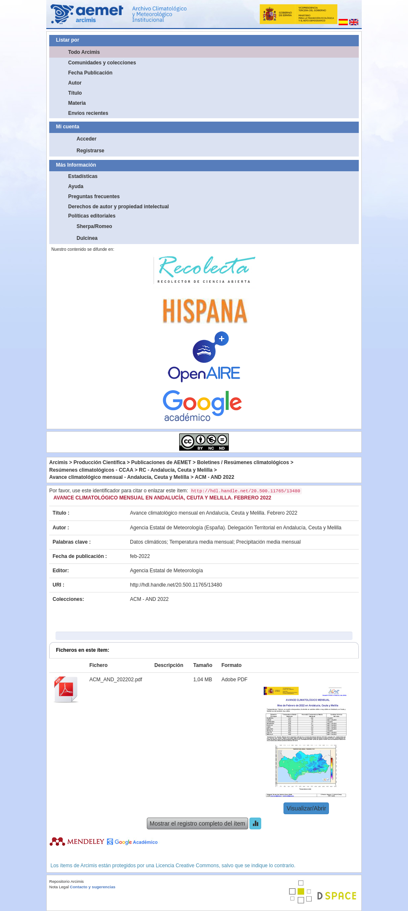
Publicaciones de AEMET (161, 462)
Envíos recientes (88, 113)
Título (75, 93)
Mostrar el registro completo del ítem (197, 823)
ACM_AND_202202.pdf (115, 680)
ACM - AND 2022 (214, 477)
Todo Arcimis (84, 52)
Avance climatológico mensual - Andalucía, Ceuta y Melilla (119, 477)
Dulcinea (87, 238)
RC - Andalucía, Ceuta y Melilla (175, 470)
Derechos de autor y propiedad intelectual (118, 207)
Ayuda (75, 186)
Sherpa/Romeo (94, 226)
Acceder (86, 139)
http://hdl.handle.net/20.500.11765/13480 (176, 585)
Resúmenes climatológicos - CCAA (91, 470)
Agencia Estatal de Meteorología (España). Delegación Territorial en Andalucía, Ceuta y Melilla (236, 528)
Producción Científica (99, 462)
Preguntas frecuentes (94, 196)
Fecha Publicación (90, 73)
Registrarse (90, 151)
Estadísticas (83, 176)
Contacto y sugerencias (92, 886)
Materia (77, 103)
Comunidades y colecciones (102, 63)
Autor (75, 83)
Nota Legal (59, 886)
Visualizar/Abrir (306, 808)
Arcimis (58, 462)
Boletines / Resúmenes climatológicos (243, 462)
